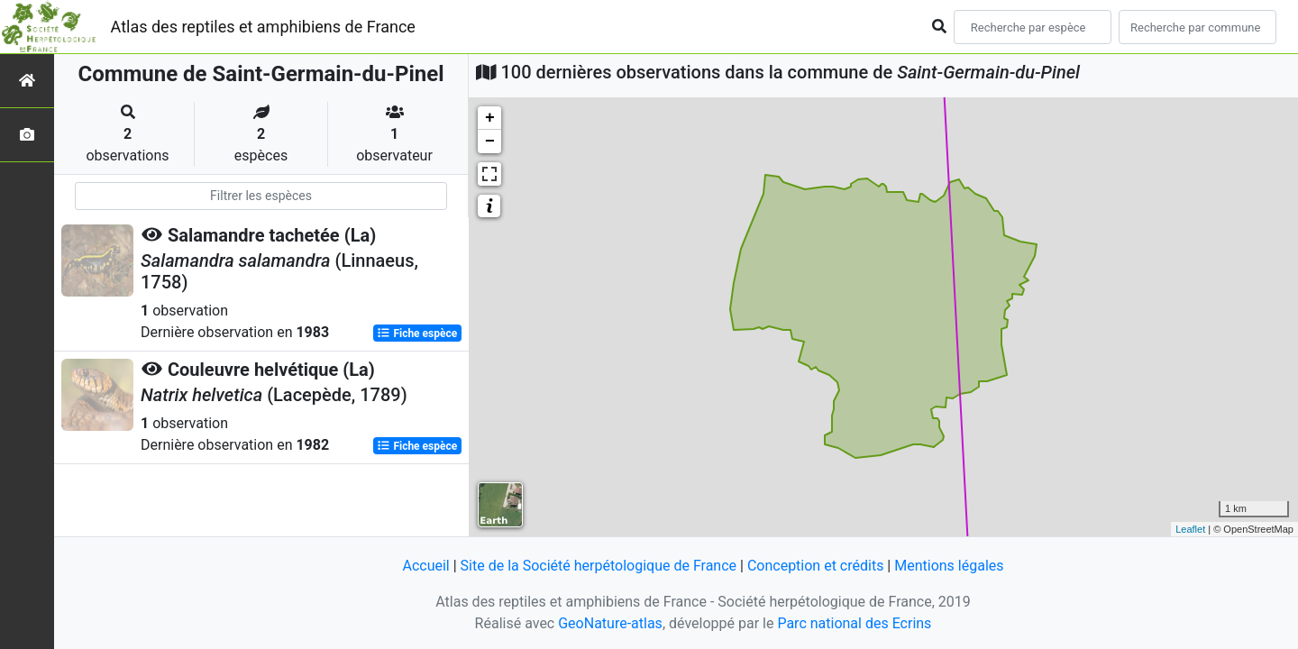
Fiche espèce (417, 333)
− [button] (490, 141)
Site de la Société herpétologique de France (598, 565)
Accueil (425, 565)
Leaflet (1190, 529)
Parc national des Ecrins (854, 623)
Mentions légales (948, 565)
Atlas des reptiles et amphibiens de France (263, 26)
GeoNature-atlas (610, 623)
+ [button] (490, 118)
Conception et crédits (815, 565)
